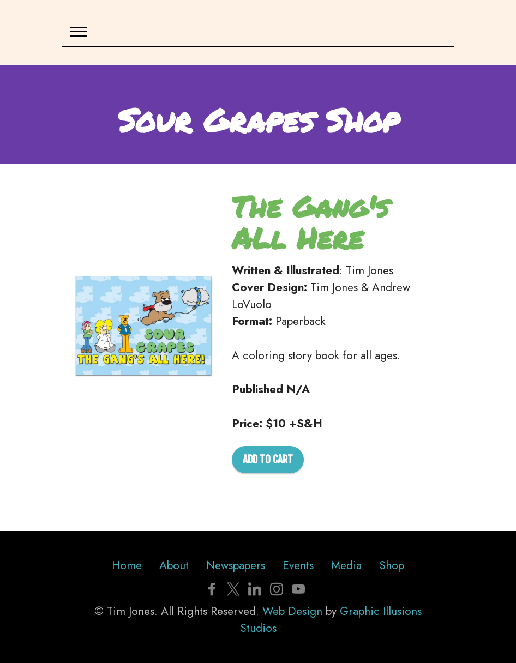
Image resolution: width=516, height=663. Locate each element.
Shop (391, 565)
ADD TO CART (268, 459)
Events (298, 565)
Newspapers (235, 565)
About (174, 565)
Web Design (292, 611)
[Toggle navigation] (78, 31)
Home (127, 565)
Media (346, 565)
